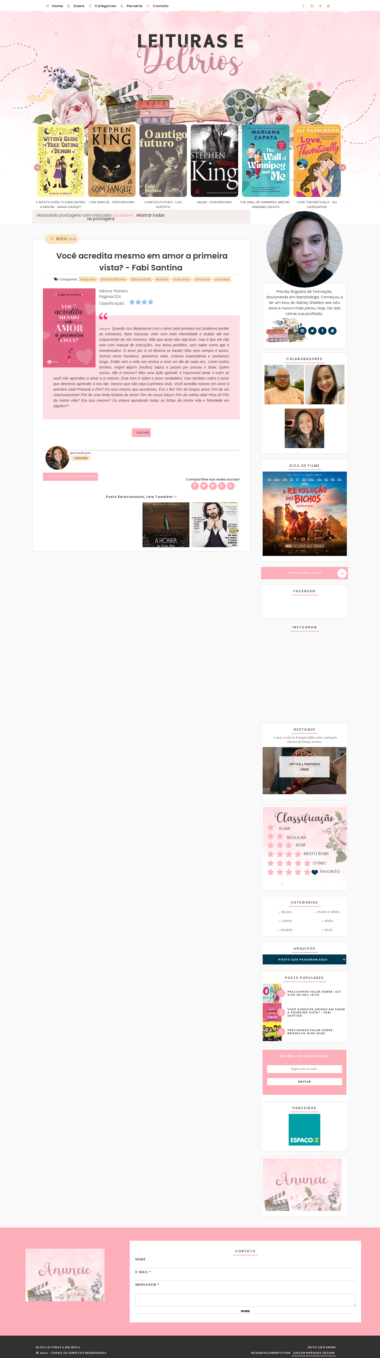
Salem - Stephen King (215, 202)
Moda (328, 921)
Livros (287, 921)
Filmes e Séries (329, 912)
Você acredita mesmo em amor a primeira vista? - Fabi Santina (316, 1012)
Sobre (75, 5)
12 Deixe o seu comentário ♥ (72, 476)
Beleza (287, 912)
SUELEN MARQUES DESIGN (314, 1353)
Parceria (131, 5)
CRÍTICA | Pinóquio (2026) (304, 767)
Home (54, 5)
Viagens (287, 930)
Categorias (102, 5)
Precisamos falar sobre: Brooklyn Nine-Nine (310, 1032)
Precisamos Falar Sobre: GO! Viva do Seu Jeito (314, 993)
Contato (157, 5)
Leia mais (142, 432)
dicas (328, 930)
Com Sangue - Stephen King (113, 202)
